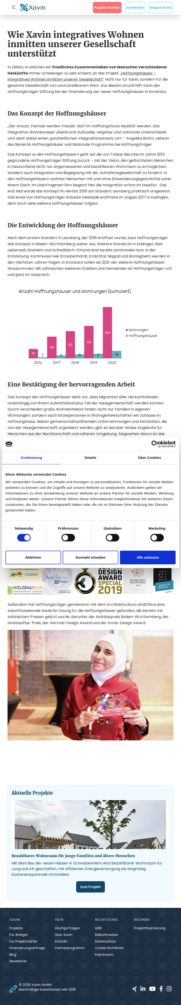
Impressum (104, 954)
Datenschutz (105, 941)
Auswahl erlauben (90, 557)
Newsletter (18, 961)
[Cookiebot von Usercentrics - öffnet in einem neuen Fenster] (155, 444)
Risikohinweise (106, 934)
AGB (98, 928)
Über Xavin (63, 934)
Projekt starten (107, 7)
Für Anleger (18, 934)
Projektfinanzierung (149, 928)
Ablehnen (33, 557)
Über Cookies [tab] (149, 458)
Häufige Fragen (67, 928)
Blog (12, 954)
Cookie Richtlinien (109, 948)
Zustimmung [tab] (31, 458)
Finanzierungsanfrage (27, 948)
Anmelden (135, 7)
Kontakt (61, 941)
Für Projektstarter (23, 941)
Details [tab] (90, 458)
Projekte (16, 928)
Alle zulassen (148, 557)
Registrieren (160, 7)
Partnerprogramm (70, 948)
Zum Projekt (90, 887)
